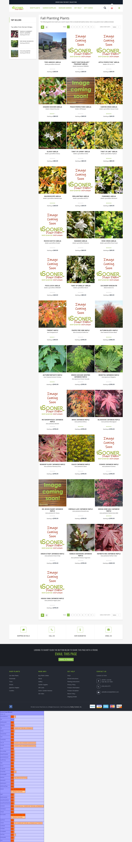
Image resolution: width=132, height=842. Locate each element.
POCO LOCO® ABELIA (52, 286)
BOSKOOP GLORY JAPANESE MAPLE (52, 464)
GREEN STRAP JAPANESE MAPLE (52, 554)
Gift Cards (41, 687)
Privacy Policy (71, 684)
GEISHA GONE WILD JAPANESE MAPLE (109, 510)
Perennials (12, 678)
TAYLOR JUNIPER (25, 51)
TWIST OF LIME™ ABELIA (108, 152)
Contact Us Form (102, 675)
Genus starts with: (105, 27)
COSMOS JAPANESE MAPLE (109, 464)
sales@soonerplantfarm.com (110, 692)
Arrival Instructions (72, 678)
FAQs (69, 675)
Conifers (11, 690)
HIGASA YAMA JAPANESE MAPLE (52, 598)
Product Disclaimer (73, 690)
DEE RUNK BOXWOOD (27, 41)
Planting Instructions (73, 681)
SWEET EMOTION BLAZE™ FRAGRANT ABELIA (81, 63)
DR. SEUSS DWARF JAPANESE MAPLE (52, 510)
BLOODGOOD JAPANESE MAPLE (109, 420)
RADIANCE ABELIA (80, 241)
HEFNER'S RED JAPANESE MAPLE (109, 554)
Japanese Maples (14, 687)
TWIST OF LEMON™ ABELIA (80, 152)
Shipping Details (72, 697)
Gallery (40, 681)
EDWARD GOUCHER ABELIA (52, 107)
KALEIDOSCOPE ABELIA (52, 196)
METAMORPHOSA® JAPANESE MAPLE (52, 421)
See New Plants (14, 675)
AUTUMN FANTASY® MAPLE (52, 375)
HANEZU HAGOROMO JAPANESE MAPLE (80, 555)
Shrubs (11, 684)
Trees (11, 681)
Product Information (73, 687)
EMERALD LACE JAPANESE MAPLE (81, 509)
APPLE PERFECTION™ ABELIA (109, 62)
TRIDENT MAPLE (52, 330)
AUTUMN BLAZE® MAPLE (109, 330)
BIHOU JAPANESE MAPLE (80, 420)
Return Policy (71, 694)
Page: (64, 27)
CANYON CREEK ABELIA (109, 107)
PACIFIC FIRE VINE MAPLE (81, 330)
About (40, 678)
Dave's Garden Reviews (45, 690)
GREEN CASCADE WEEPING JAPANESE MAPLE (80, 376)
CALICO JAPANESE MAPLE (80, 464)
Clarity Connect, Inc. (76, 707)
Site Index (41, 694)
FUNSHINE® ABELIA (109, 196)
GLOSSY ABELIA (52, 152)
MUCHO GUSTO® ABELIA (52, 241)
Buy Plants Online (43, 675)
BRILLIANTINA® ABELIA (80, 196)
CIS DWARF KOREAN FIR (109, 286)
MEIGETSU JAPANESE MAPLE (109, 375)
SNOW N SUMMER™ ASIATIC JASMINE (26, 32)
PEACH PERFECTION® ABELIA (80, 107)
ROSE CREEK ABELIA (109, 241)
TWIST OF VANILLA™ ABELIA (80, 286)
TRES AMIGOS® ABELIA (52, 62)
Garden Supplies (43, 684)
